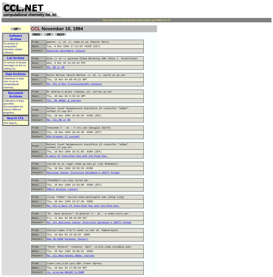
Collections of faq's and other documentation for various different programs (13, 106)
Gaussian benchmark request (66, 50)
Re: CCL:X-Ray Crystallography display (74, 84)
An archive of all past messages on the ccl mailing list (14, 65)
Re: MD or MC (56, 67)
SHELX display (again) (62, 189)
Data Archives (16, 74)
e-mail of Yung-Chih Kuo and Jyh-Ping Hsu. (77, 156)
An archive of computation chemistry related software (12, 48)
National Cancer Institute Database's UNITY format (83, 172)
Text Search (10, 123)
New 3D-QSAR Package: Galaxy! (67, 239)
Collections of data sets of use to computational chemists (13, 83)
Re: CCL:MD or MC (59, 120)
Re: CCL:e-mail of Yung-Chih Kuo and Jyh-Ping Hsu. (83, 206)
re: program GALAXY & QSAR (65, 272)
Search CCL (15, 118)
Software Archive (15, 37)
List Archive (15, 58)
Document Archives (15, 94)
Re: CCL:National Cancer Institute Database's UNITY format (89, 222)
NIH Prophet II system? (63, 136)
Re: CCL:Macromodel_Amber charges (70, 255)
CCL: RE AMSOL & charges (64, 100)
